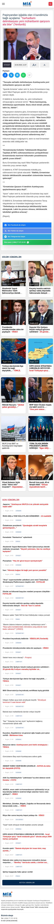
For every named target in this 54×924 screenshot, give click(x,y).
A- (45, 65)
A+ (34, 65)
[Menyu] (3, 4)
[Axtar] (50, 4)
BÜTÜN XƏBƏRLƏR (27, 882)
